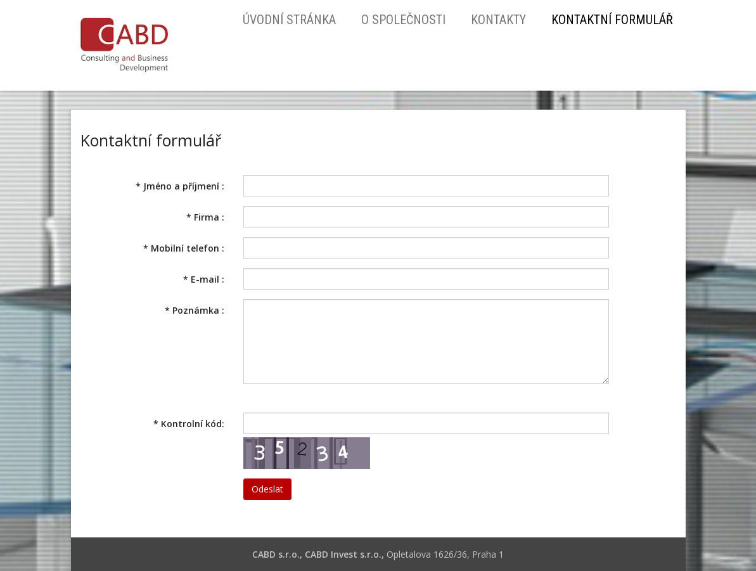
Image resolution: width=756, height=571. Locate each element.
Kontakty (498, 19)
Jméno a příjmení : (180, 186)
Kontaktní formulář (612, 19)
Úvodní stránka (289, 19)
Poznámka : (194, 310)
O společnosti (403, 19)
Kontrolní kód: (188, 424)
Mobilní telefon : (183, 248)
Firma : (205, 217)
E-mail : (203, 279)
